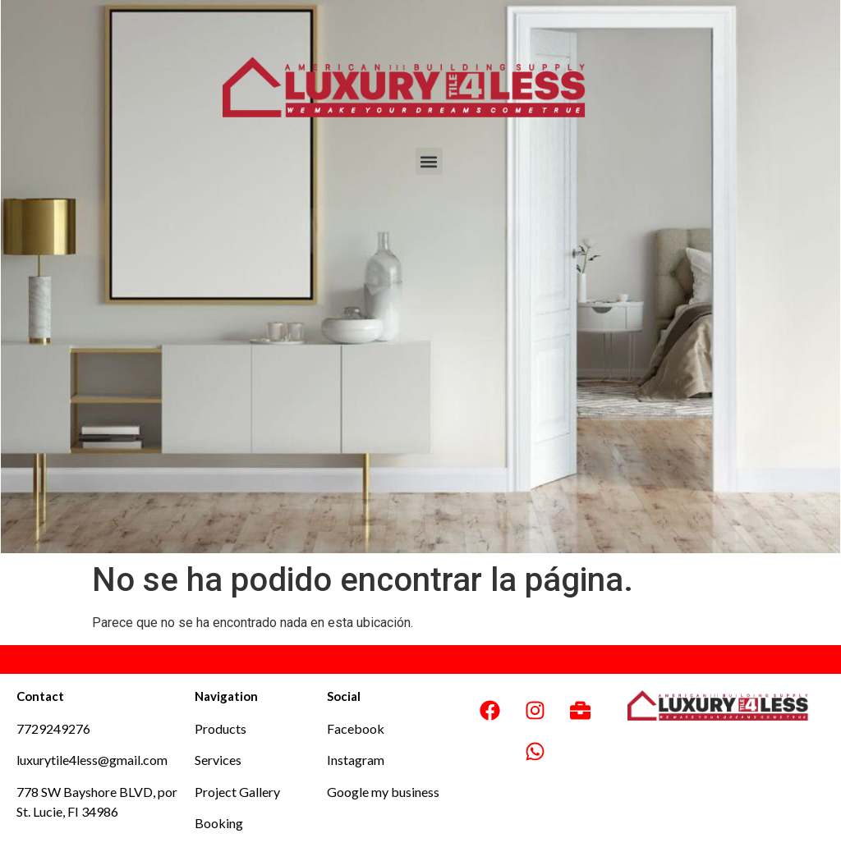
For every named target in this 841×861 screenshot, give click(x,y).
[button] (429, 161)
